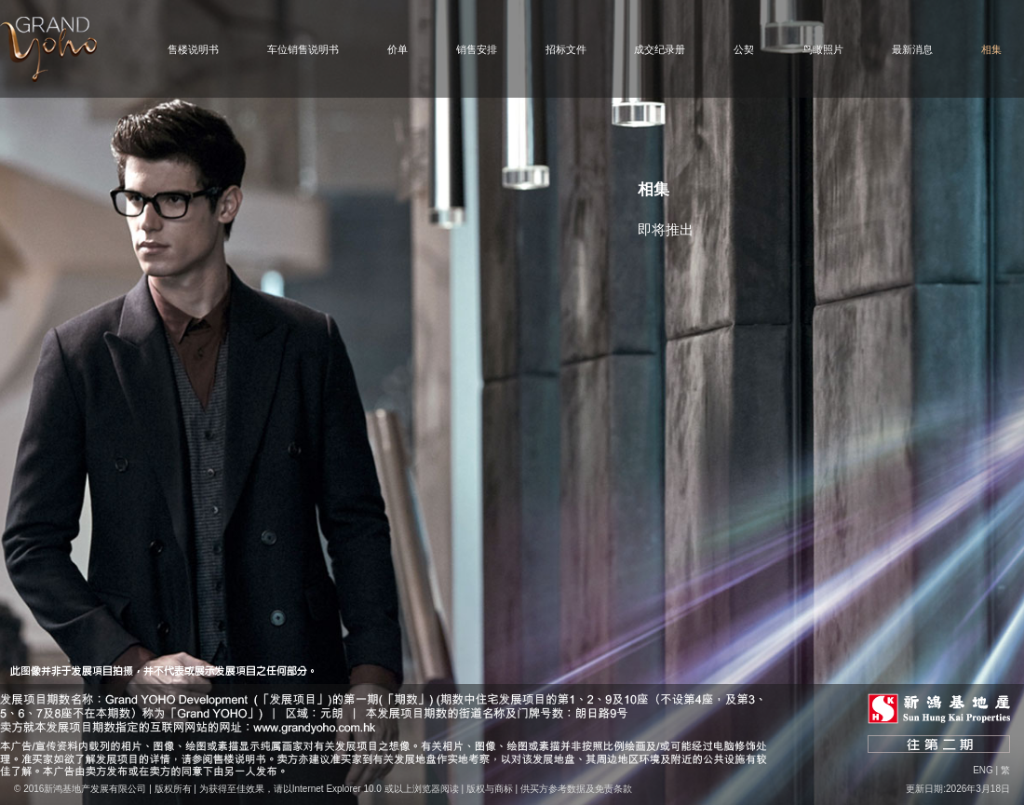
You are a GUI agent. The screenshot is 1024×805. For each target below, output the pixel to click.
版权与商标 (489, 789)
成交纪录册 (659, 49)
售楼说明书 (193, 49)
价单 (397, 49)
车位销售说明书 (303, 49)
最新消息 (912, 49)
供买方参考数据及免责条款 (576, 789)
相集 (991, 49)
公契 (744, 49)
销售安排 (476, 49)
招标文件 (566, 49)
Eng (983, 770)
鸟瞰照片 (822, 49)
